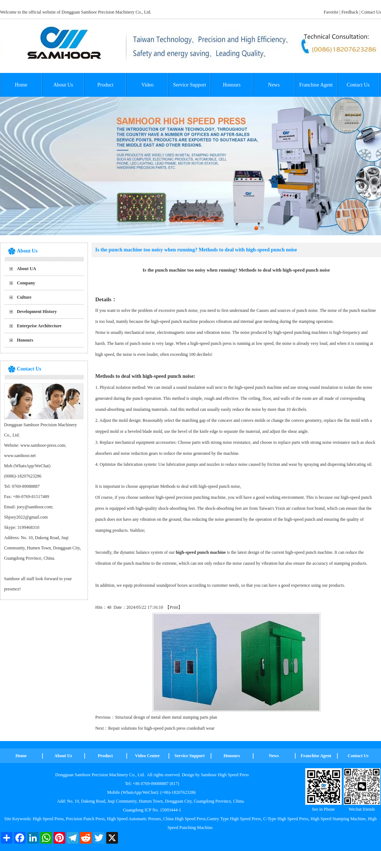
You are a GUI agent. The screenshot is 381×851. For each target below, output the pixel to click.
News (274, 85)
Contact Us (371, 12)
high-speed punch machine (201, 552)
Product (105, 85)
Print (174, 607)
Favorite (331, 12)
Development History (37, 311)
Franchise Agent (316, 85)
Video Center (147, 755)
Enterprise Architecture (39, 325)
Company (26, 282)
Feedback (349, 12)
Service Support (189, 85)
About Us (63, 85)
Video (147, 85)
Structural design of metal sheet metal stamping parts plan (166, 717)
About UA (26, 268)
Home (21, 85)
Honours (231, 85)
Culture (24, 297)
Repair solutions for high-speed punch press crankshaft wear (161, 728)
